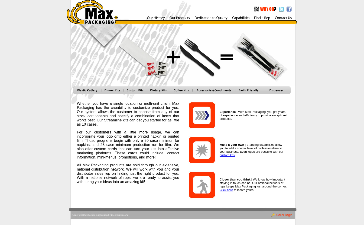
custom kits (227, 155)
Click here (226, 190)
